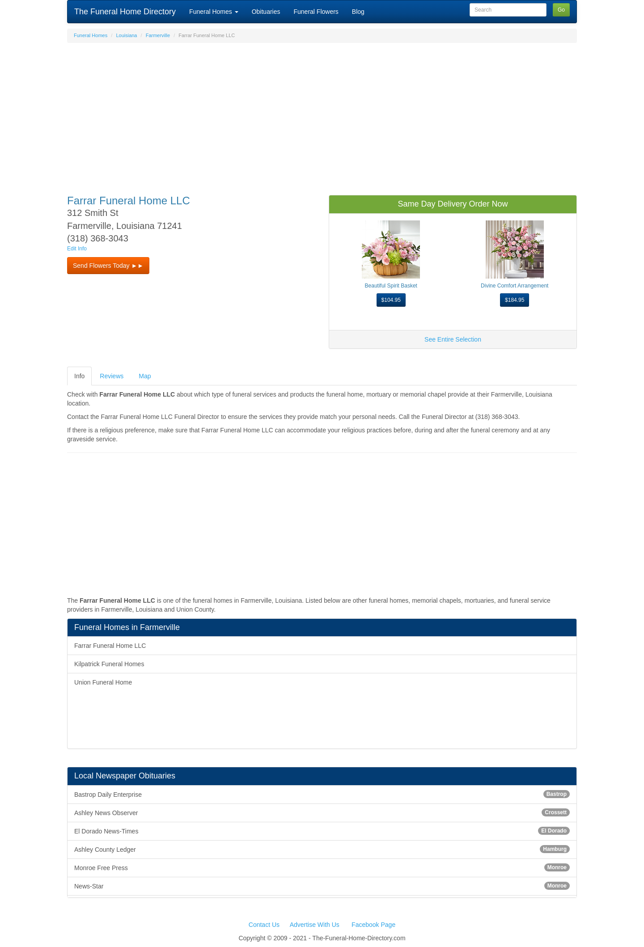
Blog (358, 11)
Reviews (111, 376)
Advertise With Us (314, 924)
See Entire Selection (452, 339)
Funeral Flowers (315, 11)
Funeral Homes (213, 11)
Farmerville (158, 35)
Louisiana (126, 35)
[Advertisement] (322, 114)
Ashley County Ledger (322, 849)
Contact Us (264, 924)
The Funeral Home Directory (125, 11)
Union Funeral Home (103, 682)
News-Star (322, 886)
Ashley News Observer (322, 812)
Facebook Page (373, 924)
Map (145, 376)
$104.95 (391, 300)
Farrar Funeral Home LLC (110, 645)
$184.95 (514, 300)
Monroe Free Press (322, 867)
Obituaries (266, 11)
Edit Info (77, 248)
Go (561, 10)
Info (79, 376)
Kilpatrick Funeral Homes (109, 664)
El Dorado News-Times (322, 831)
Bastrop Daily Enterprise (322, 794)
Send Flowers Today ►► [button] (108, 265)
